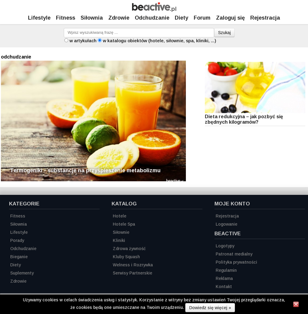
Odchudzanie (152, 18)
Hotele (119, 216)
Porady (17, 240)
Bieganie (19, 256)
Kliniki (119, 240)
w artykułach (83, 40)
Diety (181, 18)
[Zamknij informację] (295, 305)
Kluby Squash (126, 256)
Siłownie (121, 232)
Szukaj (224, 32)
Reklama (224, 278)
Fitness (65, 18)
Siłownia (92, 18)
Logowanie (226, 224)
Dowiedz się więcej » (210, 307)
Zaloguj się (230, 18)
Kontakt (224, 286)
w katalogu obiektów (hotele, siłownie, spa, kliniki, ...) (159, 40)
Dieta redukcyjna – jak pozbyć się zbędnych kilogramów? (244, 119)
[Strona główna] (154, 10)
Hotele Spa (124, 224)
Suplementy (22, 273)
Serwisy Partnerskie (132, 273)
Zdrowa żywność (129, 248)
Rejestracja (227, 216)
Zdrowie (118, 18)
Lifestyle (39, 18)
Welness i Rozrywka (133, 264)
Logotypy (225, 245)
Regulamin (226, 270)
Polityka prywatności (236, 262)
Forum (202, 18)
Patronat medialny (234, 254)
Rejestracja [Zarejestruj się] (265, 18)
